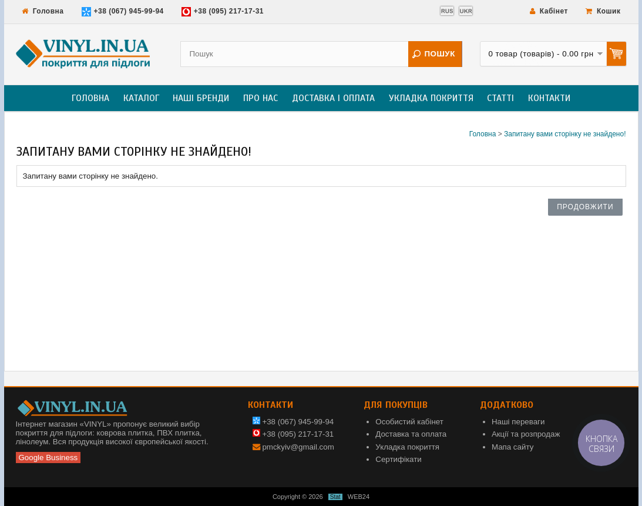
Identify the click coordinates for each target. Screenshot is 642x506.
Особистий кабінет (409, 421)
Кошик (603, 11)
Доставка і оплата (333, 98)
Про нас (260, 98)
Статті (500, 98)
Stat (335, 497)
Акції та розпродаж (526, 434)
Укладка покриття (431, 98)
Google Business (48, 457)
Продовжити (585, 207)
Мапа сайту (512, 447)
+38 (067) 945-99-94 (123, 11)
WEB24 (358, 496)
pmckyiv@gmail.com (298, 447)
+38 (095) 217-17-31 (222, 11)
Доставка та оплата (410, 434)
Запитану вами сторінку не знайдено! (565, 134)
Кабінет (549, 11)
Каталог (141, 98)
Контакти (549, 98)
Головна (43, 11)
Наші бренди (201, 98)
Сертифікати (398, 459)
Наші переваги (518, 421)
